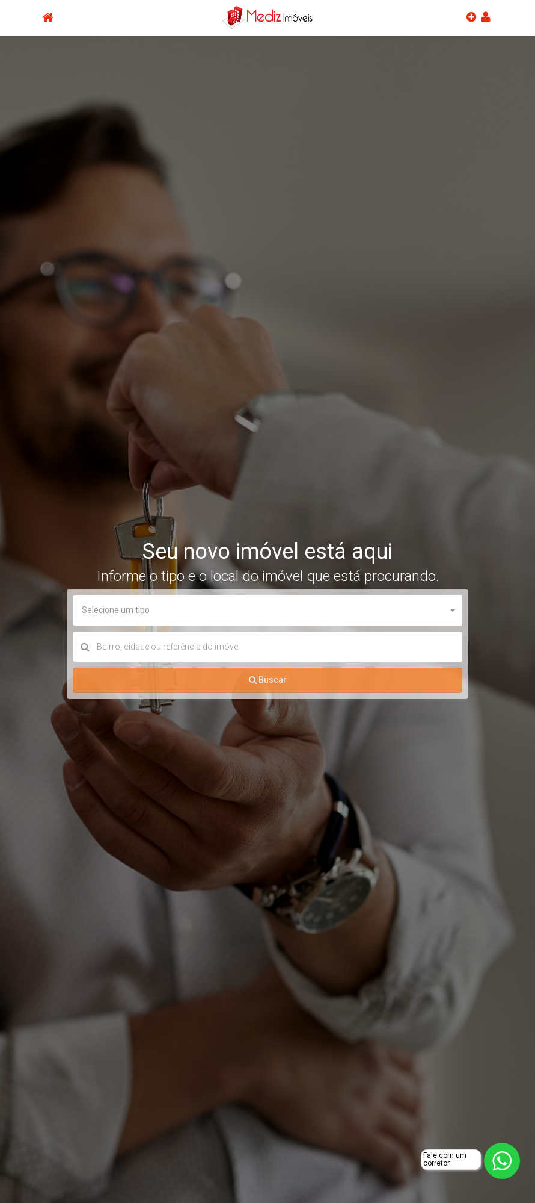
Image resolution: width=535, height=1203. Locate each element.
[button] (267, 610)
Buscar (268, 680)
